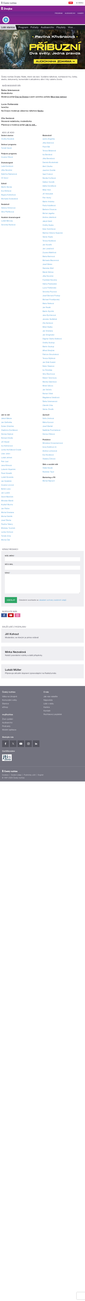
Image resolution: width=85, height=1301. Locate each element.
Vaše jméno (10, 829)
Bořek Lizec (6, 762)
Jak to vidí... (31, 398)
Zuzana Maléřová (49, 526)
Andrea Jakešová (49, 491)
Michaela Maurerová (51, 534)
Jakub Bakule (6, 692)
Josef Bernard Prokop (51, 569)
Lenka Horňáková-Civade (11, 723)
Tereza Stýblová (49, 632)
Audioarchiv (70, 13)
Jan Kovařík (47, 518)
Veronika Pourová (50, 565)
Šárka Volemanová (10, 199)
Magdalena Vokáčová (51, 671)
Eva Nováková (48, 728)
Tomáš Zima (6, 809)
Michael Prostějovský (51, 573)
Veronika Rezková (8, 498)
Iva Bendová (47, 428)
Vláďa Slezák (48, 741)
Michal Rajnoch (49, 754)
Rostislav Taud (48, 745)
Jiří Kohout (12, 953)
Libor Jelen (5, 727)
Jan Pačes (5, 782)
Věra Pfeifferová (7, 485)
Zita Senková (7, 392)
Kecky (40, 302)
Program (58, 13)
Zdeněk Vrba (48, 679)
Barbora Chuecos (50, 483)
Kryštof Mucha (7, 778)
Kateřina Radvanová (9, 447)
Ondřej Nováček (7, 412)
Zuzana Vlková (7, 431)
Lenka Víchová (7, 805)
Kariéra (47, 1119)
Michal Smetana (7, 786)
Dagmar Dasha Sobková (52, 612)
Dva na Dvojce (22, 206)
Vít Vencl (4, 451)
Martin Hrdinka (48, 475)
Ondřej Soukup (49, 616)
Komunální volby (9, 1112)
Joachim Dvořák (49, 444)
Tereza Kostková (49, 514)
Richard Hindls (7, 711)
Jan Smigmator (49, 608)
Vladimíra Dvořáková (9, 704)
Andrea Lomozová (50, 724)
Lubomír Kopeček (8, 743)
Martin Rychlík (48, 585)
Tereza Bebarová (49, 424)
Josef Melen (47, 538)
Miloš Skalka (47, 600)
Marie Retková (48, 577)
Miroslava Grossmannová (53, 717)
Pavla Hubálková (49, 479)
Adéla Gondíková (49, 459)
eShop (5, 1119)
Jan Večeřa (47, 663)
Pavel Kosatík (6, 747)
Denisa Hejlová (7, 707)
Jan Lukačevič (48, 522)
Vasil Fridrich (48, 448)
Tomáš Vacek (6, 421)
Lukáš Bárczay (7, 494)
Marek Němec (48, 546)
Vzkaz (7, 846)
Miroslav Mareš (7, 774)
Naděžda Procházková (51, 704)
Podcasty (6, 1138)
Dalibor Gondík (49, 456)
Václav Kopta (48, 510)
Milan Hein (47, 463)
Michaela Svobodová (9, 472)
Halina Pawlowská (50, 557)
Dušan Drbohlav (7, 700)
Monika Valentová (50, 655)
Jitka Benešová (49, 432)
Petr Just (4, 735)
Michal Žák (5, 813)
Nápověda (48, 1112)
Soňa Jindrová (48, 692)
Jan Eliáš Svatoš (49, 636)
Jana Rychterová (49, 589)
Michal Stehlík (6, 790)
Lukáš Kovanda (7, 751)
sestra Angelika (49, 412)
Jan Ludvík (5, 766)
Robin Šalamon (49, 640)
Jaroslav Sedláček (50, 593)
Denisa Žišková (49, 707)
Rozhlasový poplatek (53, 1126)
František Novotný (50, 553)
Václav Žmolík (48, 683)
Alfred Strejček (49, 624)
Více (71, 27)
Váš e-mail (9, 838)
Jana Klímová (6, 739)
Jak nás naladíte (51, 1108)
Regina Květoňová (8, 468)
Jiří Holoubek (48, 467)
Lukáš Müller (13, 1081)
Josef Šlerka (6, 794)
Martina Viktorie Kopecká (53, 506)
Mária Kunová (48, 696)
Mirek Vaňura (48, 659)
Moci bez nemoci (59, 206)
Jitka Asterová (48, 416)
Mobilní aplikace (9, 1141)
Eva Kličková (6, 464)
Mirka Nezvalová (15, 1017)
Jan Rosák (47, 581)
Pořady (34, 27)
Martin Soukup (48, 620)
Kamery (81, 13)
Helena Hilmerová (8, 481)
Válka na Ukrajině (9, 1108)
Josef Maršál (48, 700)
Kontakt (47, 1122)
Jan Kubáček (6, 754)
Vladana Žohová (49, 732)
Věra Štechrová (49, 647)
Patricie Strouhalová (51, 628)
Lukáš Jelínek (6, 731)
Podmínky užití (30, 1187)
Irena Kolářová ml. (50, 720)
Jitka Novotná (6, 444)
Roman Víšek (48, 667)
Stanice (5, 1115)
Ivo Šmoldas (47, 644)
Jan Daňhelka (6, 696)
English (41, 1187)
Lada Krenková (7, 440)
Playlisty (61, 27)
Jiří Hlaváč (5, 715)
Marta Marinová (49, 530)
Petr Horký (47, 471)
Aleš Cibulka (47, 440)
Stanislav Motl (48, 542)
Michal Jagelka (48, 487)
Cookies (5, 1187)
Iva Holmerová (7, 719)
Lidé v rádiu (49, 1115)
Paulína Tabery (7, 798)
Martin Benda (6, 460)
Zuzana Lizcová (7, 758)
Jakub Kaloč (47, 495)
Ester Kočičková (49, 503)
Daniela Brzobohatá (50, 436)
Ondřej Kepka (48, 499)
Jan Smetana (48, 604)
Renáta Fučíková (49, 452)
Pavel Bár (46, 420)
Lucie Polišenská (9, 295)
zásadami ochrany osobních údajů (52, 874)
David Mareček (7, 770)
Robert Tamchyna (50, 651)
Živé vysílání (7, 1131)
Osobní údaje (16, 1187)
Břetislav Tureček (8, 801)
